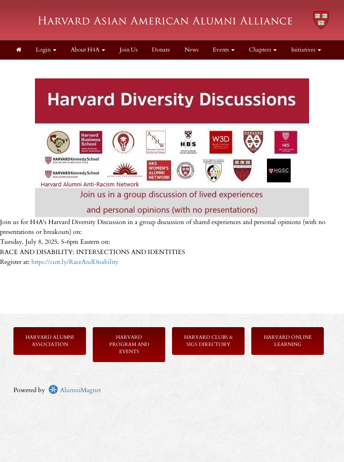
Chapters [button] (263, 50)
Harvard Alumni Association (50, 341)
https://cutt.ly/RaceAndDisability (74, 262)
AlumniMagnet (74, 390)
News (191, 50)
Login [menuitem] (46, 50)
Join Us (129, 50)
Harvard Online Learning (288, 341)
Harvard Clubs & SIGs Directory (208, 341)
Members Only (34, 69)
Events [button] (224, 50)
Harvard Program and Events (129, 344)
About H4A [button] (88, 50)
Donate (161, 50)
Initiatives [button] (306, 50)
